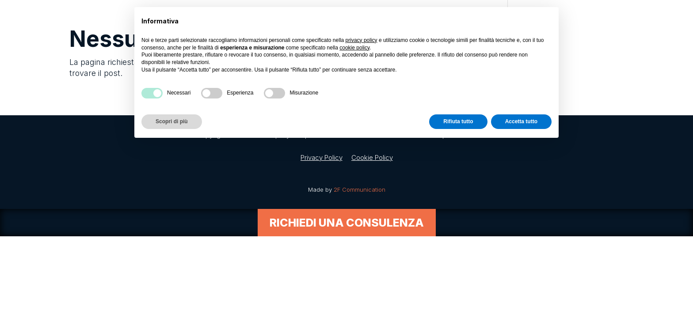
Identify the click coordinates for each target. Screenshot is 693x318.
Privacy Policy (322, 157)
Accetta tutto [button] (521, 121)
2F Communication (359, 189)
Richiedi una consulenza (347, 222)
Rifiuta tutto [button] (458, 121)
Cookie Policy (372, 157)
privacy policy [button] (361, 40)
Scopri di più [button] (172, 121)
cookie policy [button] (354, 48)
